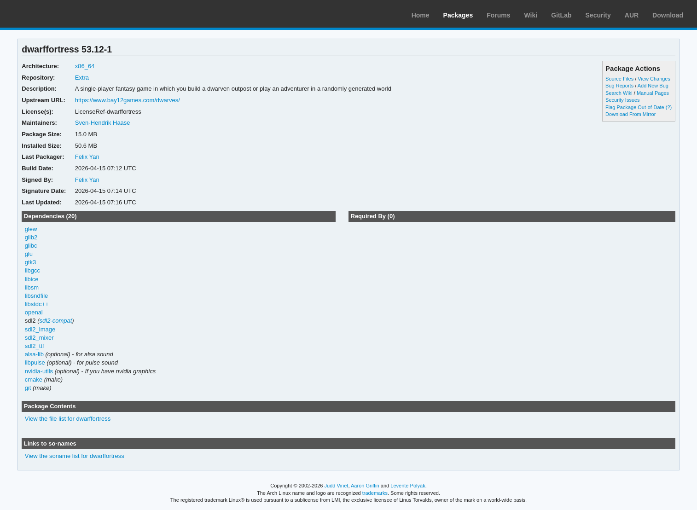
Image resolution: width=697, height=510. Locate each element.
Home (421, 15)
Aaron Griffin (365, 485)
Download (667, 15)
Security (598, 15)
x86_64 (85, 66)
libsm (32, 287)
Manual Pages (653, 93)
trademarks (375, 493)
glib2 (31, 237)
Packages (458, 15)
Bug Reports (619, 85)
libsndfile (36, 295)
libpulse (35, 362)
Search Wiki (619, 93)
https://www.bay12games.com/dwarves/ (127, 100)
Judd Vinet (336, 485)
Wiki (531, 15)
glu (29, 253)
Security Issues (622, 100)
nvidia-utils (39, 371)
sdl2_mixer (39, 337)
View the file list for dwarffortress (67, 418)
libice (32, 279)
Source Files (619, 78)
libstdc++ (37, 304)
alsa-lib (34, 354)
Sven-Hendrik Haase (102, 122)
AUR (632, 15)
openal (34, 312)
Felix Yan (87, 156)
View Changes (654, 78)
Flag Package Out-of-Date (634, 107)
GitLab (561, 15)
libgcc (32, 270)
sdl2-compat (56, 320)
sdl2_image (40, 329)
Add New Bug (653, 85)
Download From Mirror (630, 114)
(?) (669, 107)
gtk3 (30, 262)
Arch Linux (50, 14)
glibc (31, 245)
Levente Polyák (407, 485)
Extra (82, 77)
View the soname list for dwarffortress (74, 455)
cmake (33, 379)
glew (31, 229)
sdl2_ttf (34, 345)
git (28, 387)
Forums (498, 15)
